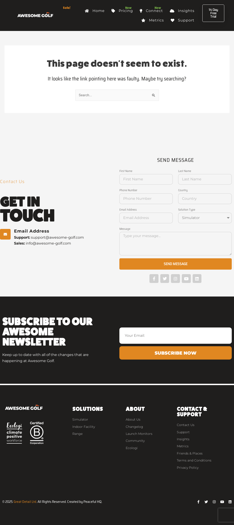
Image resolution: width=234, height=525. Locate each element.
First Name (125, 171)
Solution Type (186, 209)
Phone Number (128, 190)
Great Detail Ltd (25, 501)
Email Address (128, 209)
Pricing (122, 11)
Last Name (184, 171)
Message (124, 228)
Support (182, 20)
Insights (182, 11)
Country (183, 190)
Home (95, 11)
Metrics (152, 20)
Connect (151, 11)
